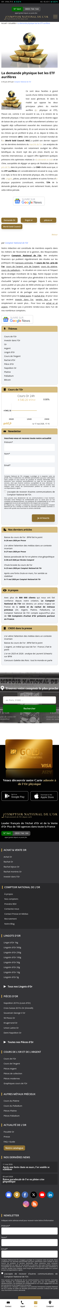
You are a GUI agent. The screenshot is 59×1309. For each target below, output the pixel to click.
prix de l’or (5, 167)
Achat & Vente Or (15, 850)
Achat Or (8, 857)
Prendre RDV (10, 904)
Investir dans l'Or (12, 340)
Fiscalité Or (9, 1132)
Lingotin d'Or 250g (12, 952)
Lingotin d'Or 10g (12, 972)
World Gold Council (12, 226)
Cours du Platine (11, 1101)
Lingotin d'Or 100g (12, 957)
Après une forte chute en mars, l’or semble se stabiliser (25, 574)
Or (5, 344)
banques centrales (24, 262)
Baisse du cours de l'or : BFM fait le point (23, 642)
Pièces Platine (10, 1111)
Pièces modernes (12, 1078)
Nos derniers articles (20, 529)
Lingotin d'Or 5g (11, 977)
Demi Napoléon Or (12, 1033)
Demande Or (9, 220)
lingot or (29, 220)
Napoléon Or (10, 368)
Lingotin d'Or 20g (12, 967)
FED (35, 273)
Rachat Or (8, 862)
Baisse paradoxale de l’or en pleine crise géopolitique (29, 556)
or (36, 110)
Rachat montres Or (13, 871)
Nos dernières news (17, 1157)
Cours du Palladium (13, 1106)
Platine (7, 371)
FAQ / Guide (9, 1142)
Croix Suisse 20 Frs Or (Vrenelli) (18, 1008)
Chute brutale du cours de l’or (18, 565)
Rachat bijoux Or (11, 867)
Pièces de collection (13, 1073)
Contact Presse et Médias (16, 914)
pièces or (48, 220)
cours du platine (49, 266)
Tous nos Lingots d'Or (18, 986)
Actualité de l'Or (15, 1125)
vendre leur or (44, 299)
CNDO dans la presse (20, 628)
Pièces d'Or (11, 996)
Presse (23, 540)
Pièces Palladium (12, 1116)
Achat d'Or (32, 823)
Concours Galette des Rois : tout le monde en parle (28, 660)
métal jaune (25, 295)
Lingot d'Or (9, 352)
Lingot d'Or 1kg (11, 942)
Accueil (4, 23)
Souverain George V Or (14, 1013)
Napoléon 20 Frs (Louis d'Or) (17, 1003)
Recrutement (10, 919)
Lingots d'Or (12, 935)
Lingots (9, 178)
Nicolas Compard (27, 560)
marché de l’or (35, 144)
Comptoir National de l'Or (22, 82)
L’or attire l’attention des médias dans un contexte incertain (28, 547)
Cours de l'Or (10, 336)
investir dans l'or (24, 299)
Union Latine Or (11, 1028)
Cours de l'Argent (12, 356)
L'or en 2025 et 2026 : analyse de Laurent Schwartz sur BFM (28, 655)
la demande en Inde (44, 159)
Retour (55, 234)
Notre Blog (9, 924)
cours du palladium (10, 270)
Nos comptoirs (11, 899)
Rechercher (30, 708)
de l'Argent (33, 1051)
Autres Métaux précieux (19, 1094)
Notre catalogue (14, 1148)
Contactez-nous (11, 909)
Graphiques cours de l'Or (15, 1083)
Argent (7, 348)
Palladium (9, 375)
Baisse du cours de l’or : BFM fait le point (23, 537)
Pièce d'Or (9, 364)
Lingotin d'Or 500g (12, 947)
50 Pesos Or (9, 1018)
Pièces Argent (10, 1068)
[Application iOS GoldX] (44, 796)
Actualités (12, 23)
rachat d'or (39, 295)
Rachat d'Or (9, 360)
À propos (8, 894)
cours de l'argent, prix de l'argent (22, 266)
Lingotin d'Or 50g (12, 962)
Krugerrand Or (10, 1023)
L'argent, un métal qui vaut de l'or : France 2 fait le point (27, 648)
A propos (13, 590)
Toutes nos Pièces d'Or (19, 1042)
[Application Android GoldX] (14, 796)
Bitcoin (7, 379)
